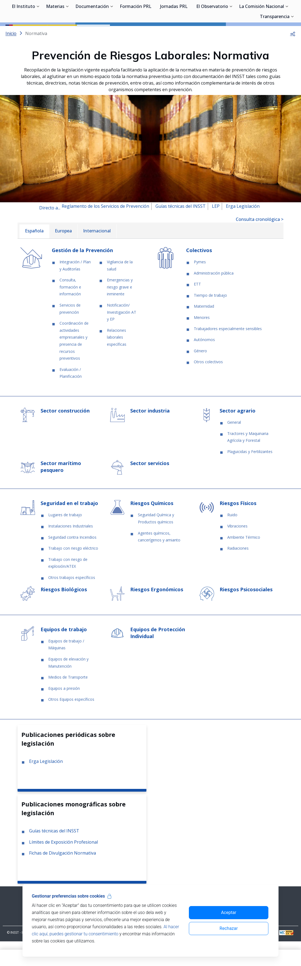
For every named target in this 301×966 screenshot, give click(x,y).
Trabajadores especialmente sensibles (228, 353)
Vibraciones (237, 550)
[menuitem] (34, 256)
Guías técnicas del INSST (180, 231)
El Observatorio (212, 32)
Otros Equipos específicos (71, 723)
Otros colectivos (208, 386)
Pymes (200, 286)
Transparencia (274, 43)
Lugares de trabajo (65, 539)
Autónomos (204, 364)
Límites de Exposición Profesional (63, 867)
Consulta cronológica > (259, 244)
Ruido (232, 539)
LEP (216, 231)
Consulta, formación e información (70, 311)
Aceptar (228, 912)
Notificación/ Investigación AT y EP (121, 336)
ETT (197, 308)
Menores (202, 342)
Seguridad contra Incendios (72, 561)
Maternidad (204, 330)
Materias (55, 32)
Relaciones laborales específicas (116, 361)
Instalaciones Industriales (70, 550)
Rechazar (229, 928)
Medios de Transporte (68, 701)
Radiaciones (238, 572)
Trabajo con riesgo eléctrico (73, 572)
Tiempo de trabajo (210, 319)
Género (200, 375)
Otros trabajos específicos (71, 602)
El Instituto (23, 32)
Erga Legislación (243, 231)
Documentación (92, 32)
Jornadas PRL (174, 32)
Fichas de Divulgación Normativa (62, 878)
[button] (293, 58)
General (234, 446)
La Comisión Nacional (261, 32)
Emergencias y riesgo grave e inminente (120, 311)
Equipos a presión (64, 713)
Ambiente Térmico (243, 561)
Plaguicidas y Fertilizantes (249, 476)
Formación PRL (135, 32)
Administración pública (214, 297)
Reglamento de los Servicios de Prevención (105, 231)
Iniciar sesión (275, 12)
